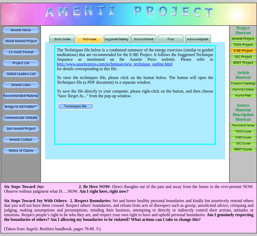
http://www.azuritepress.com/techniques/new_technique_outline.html (115, 64)
